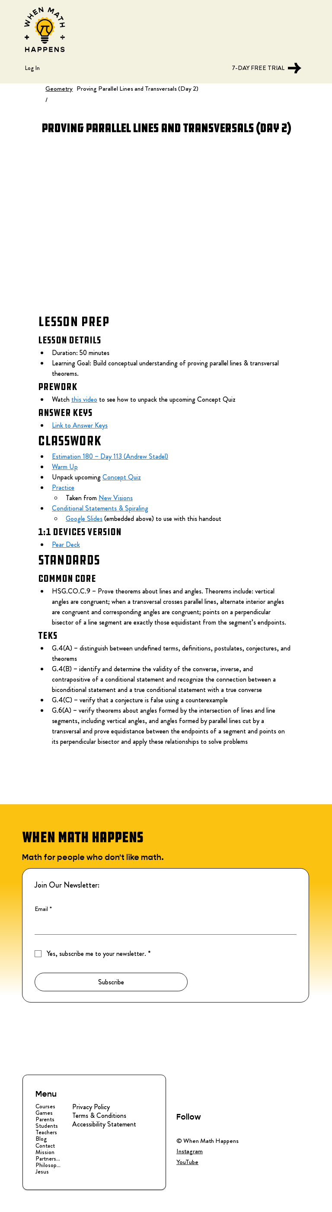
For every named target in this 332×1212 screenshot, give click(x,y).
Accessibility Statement (104, 1124)
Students (46, 1126)
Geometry (59, 88)
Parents (44, 1119)
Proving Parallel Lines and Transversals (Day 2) (137, 88)
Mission (44, 1152)
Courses (45, 1106)
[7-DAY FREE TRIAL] (264, 68)
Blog (41, 1139)
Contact (45, 1145)
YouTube (187, 1162)
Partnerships (48, 1158)
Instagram (189, 1151)
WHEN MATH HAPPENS (82, 837)
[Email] (163, 925)
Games (44, 1113)
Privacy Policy (91, 1107)
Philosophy (48, 1165)
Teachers (46, 1132)
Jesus (42, 1171)
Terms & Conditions (99, 1115)
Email (43, 909)
